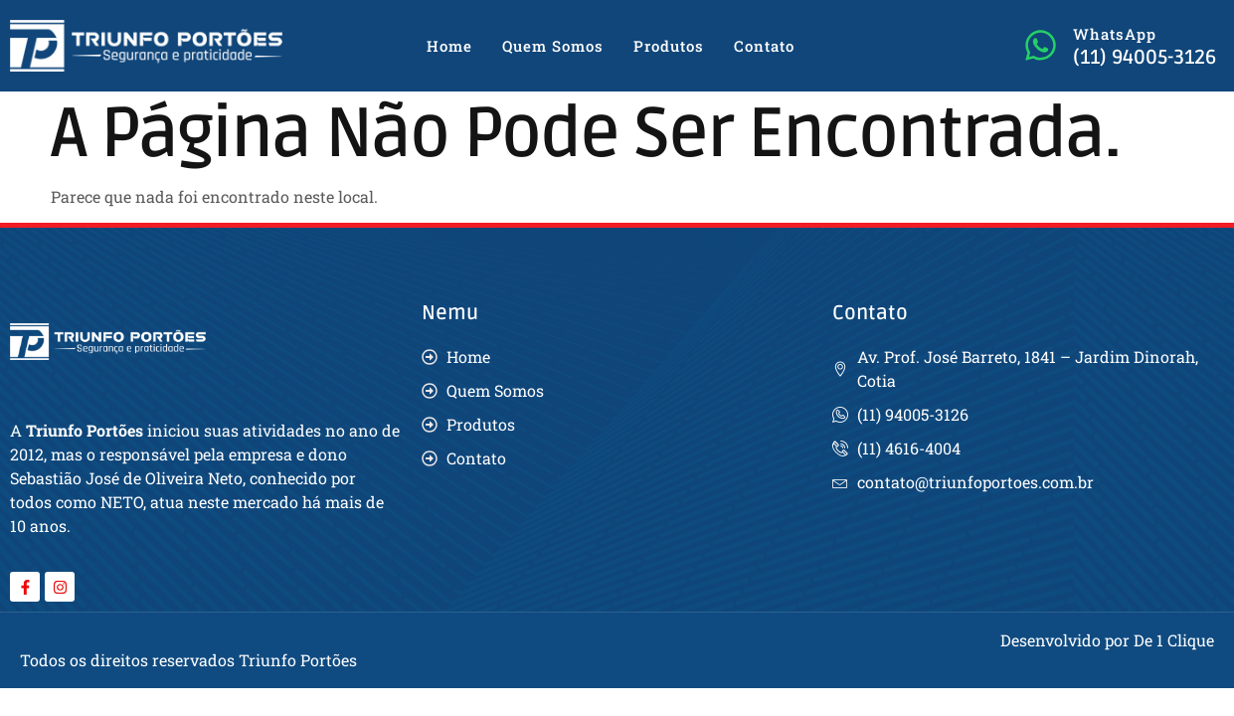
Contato (764, 46)
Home (449, 46)
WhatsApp (1114, 34)
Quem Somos (553, 46)
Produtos (668, 46)
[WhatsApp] (1040, 45)
